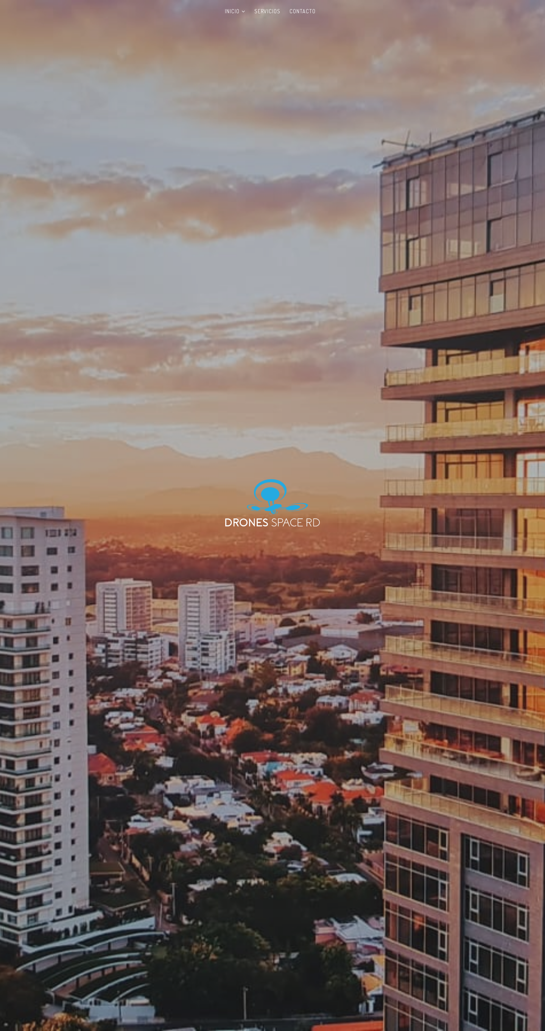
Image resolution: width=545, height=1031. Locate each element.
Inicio (232, 11)
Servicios (267, 11)
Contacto (303, 11)
